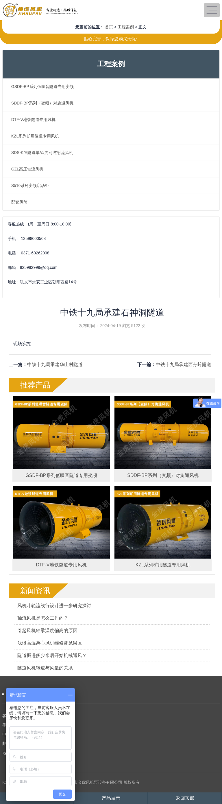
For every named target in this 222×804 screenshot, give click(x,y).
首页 (109, 27)
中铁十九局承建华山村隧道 (55, 364)
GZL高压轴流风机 (27, 169)
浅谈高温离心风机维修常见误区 (49, 642)
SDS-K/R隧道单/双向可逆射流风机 (42, 152)
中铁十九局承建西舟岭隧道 (183, 364)
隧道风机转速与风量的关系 (45, 667)
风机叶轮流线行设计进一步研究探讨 (54, 605)
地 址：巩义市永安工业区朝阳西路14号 (37, 752)
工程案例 (126, 27)
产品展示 (111, 798)
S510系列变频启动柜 (30, 185)
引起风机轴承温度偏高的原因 (47, 630)
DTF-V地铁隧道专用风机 (33, 119)
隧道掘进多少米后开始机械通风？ (52, 655)
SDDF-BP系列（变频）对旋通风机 (42, 103)
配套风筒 (19, 202)
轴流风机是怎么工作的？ (42, 618)
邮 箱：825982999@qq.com (27, 743)
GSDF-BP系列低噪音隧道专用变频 (42, 86)
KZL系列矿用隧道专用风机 (35, 136)
